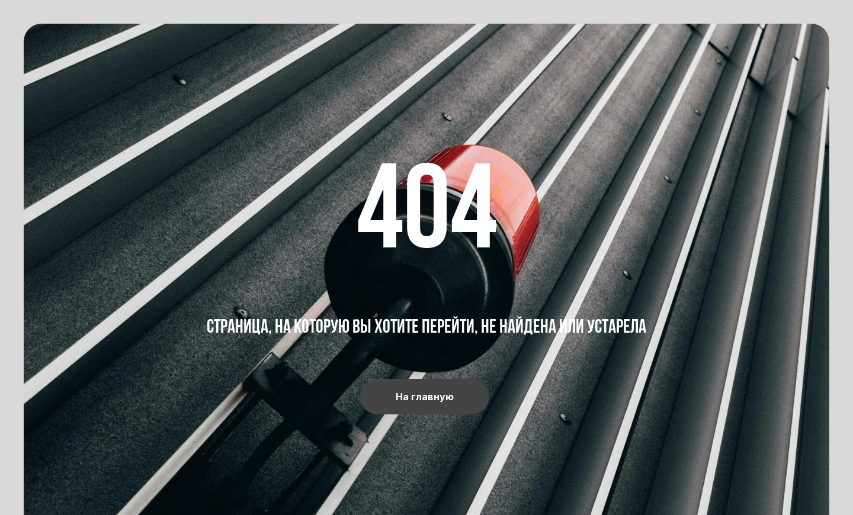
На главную (425, 397)
